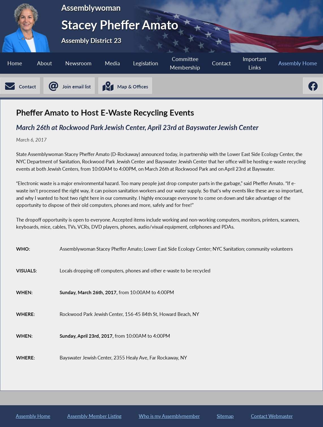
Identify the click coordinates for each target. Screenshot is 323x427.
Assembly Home (297, 63)
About (44, 63)
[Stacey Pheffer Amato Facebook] (313, 85)
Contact (221, 63)
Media (112, 63)
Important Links (254, 63)
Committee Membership (185, 63)
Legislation (145, 63)
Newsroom (78, 63)
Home (14, 63)
